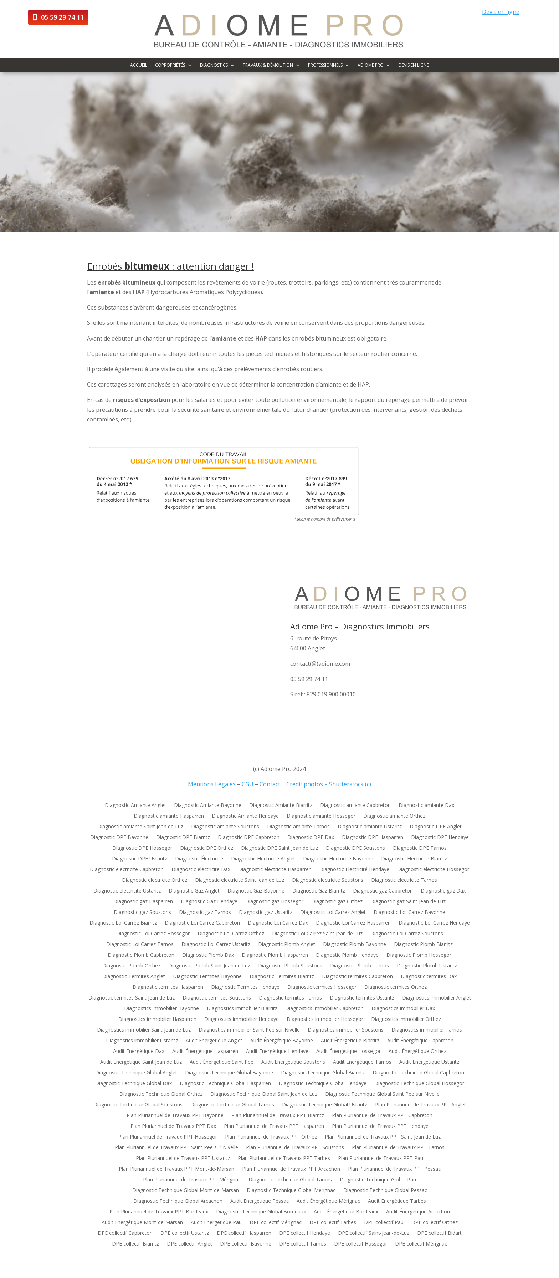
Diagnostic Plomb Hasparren (275, 955)
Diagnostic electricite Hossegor (433, 870)
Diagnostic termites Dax (429, 977)
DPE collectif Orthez (434, 1223)
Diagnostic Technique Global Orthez (160, 1094)
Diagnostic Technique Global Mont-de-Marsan (185, 1190)
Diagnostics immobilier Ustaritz (142, 1041)
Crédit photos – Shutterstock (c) (328, 784)
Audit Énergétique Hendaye (277, 1051)
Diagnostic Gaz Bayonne (255, 891)
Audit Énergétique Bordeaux (346, 1212)
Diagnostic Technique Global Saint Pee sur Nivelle (382, 1094)
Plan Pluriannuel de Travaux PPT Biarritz (277, 1116)
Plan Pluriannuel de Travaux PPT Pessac (394, 1169)
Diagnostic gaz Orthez (337, 902)
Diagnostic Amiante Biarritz (280, 805)
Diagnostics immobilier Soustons (346, 1030)
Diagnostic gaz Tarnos (205, 912)
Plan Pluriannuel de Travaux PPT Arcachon (291, 1169)
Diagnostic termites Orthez (395, 987)
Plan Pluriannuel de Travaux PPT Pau (380, 1158)
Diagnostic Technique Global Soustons (138, 1105)
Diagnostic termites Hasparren (168, 987)
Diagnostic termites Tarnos (290, 998)
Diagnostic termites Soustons (217, 998)
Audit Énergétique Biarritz (350, 1041)
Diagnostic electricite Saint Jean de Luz (239, 880)
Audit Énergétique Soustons (293, 1062)
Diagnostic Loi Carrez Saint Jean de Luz (317, 934)
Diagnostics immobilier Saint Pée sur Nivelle (249, 1030)
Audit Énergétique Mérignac (328, 1201)
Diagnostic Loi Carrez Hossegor (153, 934)
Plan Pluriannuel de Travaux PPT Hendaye (380, 1126)
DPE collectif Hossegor (360, 1244)
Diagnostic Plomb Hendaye (347, 955)
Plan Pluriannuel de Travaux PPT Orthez (271, 1137)
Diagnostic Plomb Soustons (290, 966)
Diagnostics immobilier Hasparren (157, 1019)
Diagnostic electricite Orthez (154, 880)
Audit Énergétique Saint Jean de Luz (141, 1062)
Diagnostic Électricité (199, 859)
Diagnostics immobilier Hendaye (241, 1019)
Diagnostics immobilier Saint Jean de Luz (144, 1030)
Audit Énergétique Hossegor (348, 1051)
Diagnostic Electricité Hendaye (354, 870)
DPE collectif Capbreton (125, 1233)
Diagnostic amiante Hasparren (169, 816)
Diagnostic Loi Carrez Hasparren (353, 923)
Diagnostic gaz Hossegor (274, 902)
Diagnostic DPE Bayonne (119, 837)
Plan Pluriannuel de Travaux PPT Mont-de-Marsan (176, 1169)
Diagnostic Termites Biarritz (282, 977)
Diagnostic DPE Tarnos (420, 848)
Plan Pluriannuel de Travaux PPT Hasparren (274, 1126)
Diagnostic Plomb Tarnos (359, 966)
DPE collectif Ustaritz (184, 1233)
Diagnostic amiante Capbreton (355, 805)
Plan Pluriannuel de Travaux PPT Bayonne (175, 1116)
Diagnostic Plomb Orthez (131, 966)
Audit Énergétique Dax (138, 1051)
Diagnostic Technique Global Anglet (136, 1073)
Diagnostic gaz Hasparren (143, 902)
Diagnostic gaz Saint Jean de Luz (408, 902)
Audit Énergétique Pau (216, 1223)
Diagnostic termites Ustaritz (362, 998)
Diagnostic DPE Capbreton (249, 837)
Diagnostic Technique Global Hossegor (419, 1084)
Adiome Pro (371, 65)
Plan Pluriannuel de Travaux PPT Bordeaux (158, 1212)
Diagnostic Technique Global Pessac (385, 1190)
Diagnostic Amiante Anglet (135, 805)
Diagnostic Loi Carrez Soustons (406, 934)
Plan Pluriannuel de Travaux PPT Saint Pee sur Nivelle (176, 1148)
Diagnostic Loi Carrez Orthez (231, 934)
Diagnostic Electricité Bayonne (338, 859)
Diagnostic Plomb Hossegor (418, 955)
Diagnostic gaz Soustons (142, 912)
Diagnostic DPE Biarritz (183, 837)
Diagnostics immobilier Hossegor (325, 1019)
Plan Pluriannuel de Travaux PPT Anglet (420, 1105)
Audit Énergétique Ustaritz (429, 1062)
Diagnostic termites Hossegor (322, 987)
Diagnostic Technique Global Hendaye (322, 1084)
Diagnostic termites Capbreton (357, 977)
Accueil (138, 65)
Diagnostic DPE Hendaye (440, 837)
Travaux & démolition (268, 65)
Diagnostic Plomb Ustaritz (427, 966)
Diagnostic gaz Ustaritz (265, 912)
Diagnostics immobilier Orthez (406, 1019)
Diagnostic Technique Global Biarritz (323, 1073)
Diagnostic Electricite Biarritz (414, 859)
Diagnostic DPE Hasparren (372, 837)
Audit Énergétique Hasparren (205, 1051)
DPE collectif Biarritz (135, 1244)
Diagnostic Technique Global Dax (133, 1084)
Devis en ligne (500, 12)
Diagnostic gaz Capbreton (383, 891)
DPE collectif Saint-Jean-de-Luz (373, 1233)
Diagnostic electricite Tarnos (404, 880)
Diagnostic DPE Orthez (206, 848)
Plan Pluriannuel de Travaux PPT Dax (173, 1126)
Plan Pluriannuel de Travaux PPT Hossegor (167, 1137)
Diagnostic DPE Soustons (355, 848)
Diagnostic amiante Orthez (394, 816)
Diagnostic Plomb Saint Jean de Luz (209, 966)
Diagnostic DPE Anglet (436, 827)
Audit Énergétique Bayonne (281, 1041)
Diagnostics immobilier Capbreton (324, 1009)
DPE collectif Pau (384, 1223)
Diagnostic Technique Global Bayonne (229, 1073)
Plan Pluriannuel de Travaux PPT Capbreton (382, 1116)
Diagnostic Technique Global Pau (378, 1180)
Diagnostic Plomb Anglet (286, 944)
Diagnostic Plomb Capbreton (141, 955)
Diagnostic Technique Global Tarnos (232, 1105)
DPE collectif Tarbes (332, 1223)
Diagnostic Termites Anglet (133, 977)
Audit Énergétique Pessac (259, 1201)
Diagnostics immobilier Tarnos (426, 1030)
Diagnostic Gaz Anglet (194, 891)
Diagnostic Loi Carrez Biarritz (123, 923)
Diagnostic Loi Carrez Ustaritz (215, 944)
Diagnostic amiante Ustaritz (370, 827)
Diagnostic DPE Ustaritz (139, 859)
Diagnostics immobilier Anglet (436, 998)
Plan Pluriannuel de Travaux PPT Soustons (295, 1148)
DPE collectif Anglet (189, 1244)
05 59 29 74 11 (62, 17)
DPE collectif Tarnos (302, 1244)
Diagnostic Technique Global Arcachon (177, 1201)
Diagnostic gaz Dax (443, 891)
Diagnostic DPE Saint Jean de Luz (279, 848)
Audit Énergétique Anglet (214, 1041)
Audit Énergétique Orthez (417, 1051)
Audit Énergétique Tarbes (397, 1201)
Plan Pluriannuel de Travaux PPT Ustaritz (183, 1158)
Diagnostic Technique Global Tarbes (290, 1180)
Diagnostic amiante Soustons (225, 827)
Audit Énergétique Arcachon (418, 1212)
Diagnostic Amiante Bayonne (207, 805)
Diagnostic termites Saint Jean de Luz (131, 998)
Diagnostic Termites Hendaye (245, 987)
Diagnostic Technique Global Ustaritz (324, 1105)
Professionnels (325, 65)
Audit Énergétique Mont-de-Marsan (142, 1223)
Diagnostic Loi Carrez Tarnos (140, 944)
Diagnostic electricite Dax (200, 870)
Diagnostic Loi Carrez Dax (278, 923)
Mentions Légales (212, 784)
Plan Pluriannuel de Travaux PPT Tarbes (284, 1158)
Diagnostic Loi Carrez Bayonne (409, 912)
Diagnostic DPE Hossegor (142, 848)
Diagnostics (214, 65)
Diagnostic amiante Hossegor (321, 816)
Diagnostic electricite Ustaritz (127, 891)
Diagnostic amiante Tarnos (298, 827)
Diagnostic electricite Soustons (327, 880)
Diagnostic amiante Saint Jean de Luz (140, 827)
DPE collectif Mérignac (276, 1223)
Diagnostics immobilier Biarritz (242, 1009)
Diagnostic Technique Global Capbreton (418, 1073)
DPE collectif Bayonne (245, 1244)
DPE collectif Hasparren (244, 1233)
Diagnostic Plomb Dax (208, 955)
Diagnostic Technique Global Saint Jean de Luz (263, 1094)
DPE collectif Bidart (439, 1233)
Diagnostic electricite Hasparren (275, 870)
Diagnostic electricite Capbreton (127, 870)
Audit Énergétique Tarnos (362, 1062)
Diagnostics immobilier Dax (403, 1009)
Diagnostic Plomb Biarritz (423, 944)
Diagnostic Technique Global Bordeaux (261, 1212)
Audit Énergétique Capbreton (420, 1041)
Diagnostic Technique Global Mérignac (291, 1190)
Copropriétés (170, 65)
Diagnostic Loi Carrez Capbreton (202, 923)
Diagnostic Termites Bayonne (207, 977)
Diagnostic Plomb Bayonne (354, 944)
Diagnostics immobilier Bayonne (161, 1009)
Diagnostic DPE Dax (310, 837)
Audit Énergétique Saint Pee (221, 1062)
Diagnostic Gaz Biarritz (318, 891)
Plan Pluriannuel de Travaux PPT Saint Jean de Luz (383, 1137)
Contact (270, 784)
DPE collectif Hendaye (304, 1233)
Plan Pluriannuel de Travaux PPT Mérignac (192, 1180)
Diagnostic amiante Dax (426, 805)
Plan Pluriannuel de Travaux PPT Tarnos (398, 1148)
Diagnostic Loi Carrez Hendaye (434, 923)
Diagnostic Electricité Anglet (263, 859)
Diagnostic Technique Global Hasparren (225, 1084)
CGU (247, 784)
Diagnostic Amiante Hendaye (245, 816)
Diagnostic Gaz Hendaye (209, 902)
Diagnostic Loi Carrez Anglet (333, 912)
